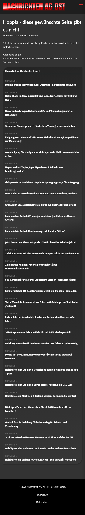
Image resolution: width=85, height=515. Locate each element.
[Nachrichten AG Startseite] (34, 10)
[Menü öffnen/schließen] (81, 4)
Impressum (42, 494)
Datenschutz (42, 502)
